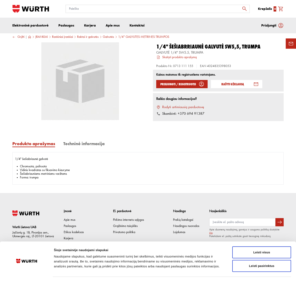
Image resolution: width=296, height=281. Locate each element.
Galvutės (108, 37)
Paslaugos (70, 226)
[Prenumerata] (242, 222)
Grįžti (18, 37)
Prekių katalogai (183, 220)
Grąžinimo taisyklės (125, 226)
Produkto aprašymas (33, 143)
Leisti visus (261, 240)
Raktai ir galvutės (88, 37)
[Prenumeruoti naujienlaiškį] (279, 222)
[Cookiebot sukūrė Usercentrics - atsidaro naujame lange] (27, 273)
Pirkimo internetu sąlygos (128, 220)
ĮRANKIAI (41, 37)
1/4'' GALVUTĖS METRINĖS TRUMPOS (143, 37)
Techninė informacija (84, 143)
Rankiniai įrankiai (62, 37)
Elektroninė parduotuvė (30, 26)
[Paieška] (158, 9)
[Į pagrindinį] (30, 9)
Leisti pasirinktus (261, 254)
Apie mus (69, 220)
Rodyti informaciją (210, 273)
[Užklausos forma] (291, 43)
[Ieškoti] (246, 9)
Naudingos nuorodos (186, 226)
